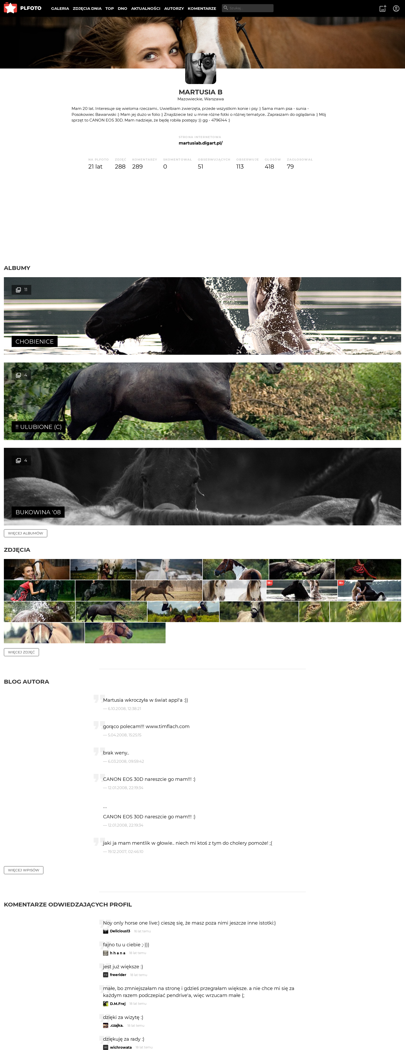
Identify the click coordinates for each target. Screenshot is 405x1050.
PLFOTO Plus (50, 1028)
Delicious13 (120, 833)
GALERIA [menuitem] (60, 8)
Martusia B (201, 92)
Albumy (17, 267)
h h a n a (117, 855)
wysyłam (287, 970)
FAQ (75, 1028)
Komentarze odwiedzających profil (68, 806)
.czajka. (116, 927)
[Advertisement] (202, 218)
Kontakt (121, 1028)
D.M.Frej (118, 905)
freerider (118, 876)
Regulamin (18, 1037)
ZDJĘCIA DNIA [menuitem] (87, 8)
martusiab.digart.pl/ (200, 143)
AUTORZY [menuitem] (174, 8)
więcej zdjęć (21, 554)
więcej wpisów (23, 772)
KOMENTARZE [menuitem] (202, 8)
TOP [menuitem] (109, 8)
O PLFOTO (18, 1028)
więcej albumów (25, 362)
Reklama (96, 1028)
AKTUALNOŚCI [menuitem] (145, 8)
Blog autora (26, 583)
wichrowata (121, 949)
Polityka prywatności (57, 1037)
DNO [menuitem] (122, 8)
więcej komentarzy (28, 993)
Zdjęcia (17, 379)
